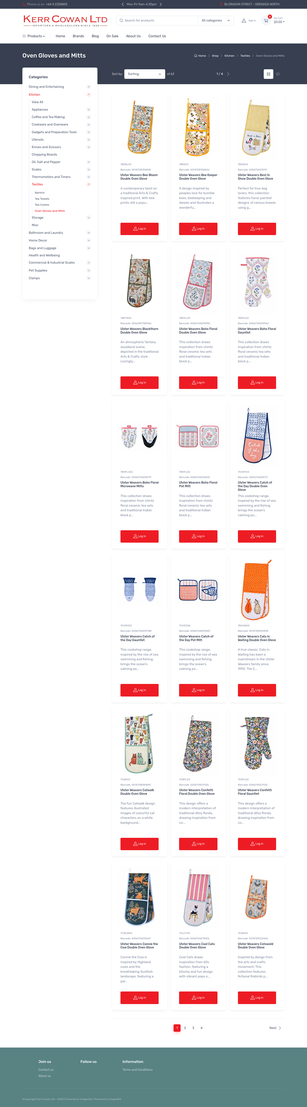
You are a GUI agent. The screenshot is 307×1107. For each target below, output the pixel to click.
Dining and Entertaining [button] (46, 87)
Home (60, 36)
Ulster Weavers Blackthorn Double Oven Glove (139, 330)
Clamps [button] (34, 278)
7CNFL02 (243, 779)
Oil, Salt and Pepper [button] (46, 162)
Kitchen (229, 55)
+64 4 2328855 (56, 4)
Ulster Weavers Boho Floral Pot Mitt (198, 484)
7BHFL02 (243, 317)
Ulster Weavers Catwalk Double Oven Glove (137, 792)
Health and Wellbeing (44, 255)
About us (44, 1076)
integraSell (114, 1099)
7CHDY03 (243, 471)
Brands (78, 36)
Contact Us (157, 36)
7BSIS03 (243, 164)
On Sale (113, 36)
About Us (133, 36)
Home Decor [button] (38, 240)
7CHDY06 (184, 625)
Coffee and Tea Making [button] (48, 117)
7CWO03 (243, 933)
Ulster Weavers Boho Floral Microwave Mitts (139, 484)
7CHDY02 (126, 625)
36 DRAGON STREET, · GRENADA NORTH (249, 4)
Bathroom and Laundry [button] (46, 233)
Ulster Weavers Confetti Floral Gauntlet (255, 792)
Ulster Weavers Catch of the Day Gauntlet (137, 638)
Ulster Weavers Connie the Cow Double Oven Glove (139, 945)
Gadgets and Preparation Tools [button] (54, 132)
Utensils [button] (38, 140)
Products (32, 36)
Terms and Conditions (138, 1070)
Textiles (245, 55)
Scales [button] (36, 169)
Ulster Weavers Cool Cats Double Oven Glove (197, 945)
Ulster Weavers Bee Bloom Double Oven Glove (139, 177)
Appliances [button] (40, 110)
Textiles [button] (37, 184)
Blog (95, 36)
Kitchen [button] (34, 95)
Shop (215, 55)
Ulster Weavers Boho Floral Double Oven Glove (198, 330)
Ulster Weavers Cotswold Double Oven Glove (255, 945)
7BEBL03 (125, 164)
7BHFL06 (184, 471)
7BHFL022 (126, 471)
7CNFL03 (184, 779)
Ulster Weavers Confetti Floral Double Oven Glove (196, 792)
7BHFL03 (184, 317)
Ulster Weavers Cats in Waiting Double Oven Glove (257, 638)
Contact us (46, 1070)
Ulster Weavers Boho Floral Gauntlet (257, 330)
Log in (139, 228)
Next (275, 1028)
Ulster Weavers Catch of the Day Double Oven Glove (255, 486)
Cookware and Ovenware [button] (50, 125)
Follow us (89, 1061)
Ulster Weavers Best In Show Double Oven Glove (255, 177)
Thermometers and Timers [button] (51, 177)
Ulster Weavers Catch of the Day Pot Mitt (196, 638)
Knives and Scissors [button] (46, 147)
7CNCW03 (126, 933)
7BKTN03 (126, 317)
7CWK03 (125, 779)
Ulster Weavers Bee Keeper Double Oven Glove (198, 177)
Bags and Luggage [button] (42, 248)
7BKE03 (183, 164)
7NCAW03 (244, 625)
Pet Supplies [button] (38, 270)
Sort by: (117, 74)
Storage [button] (37, 218)
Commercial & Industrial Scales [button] (52, 263)
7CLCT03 (184, 933)
